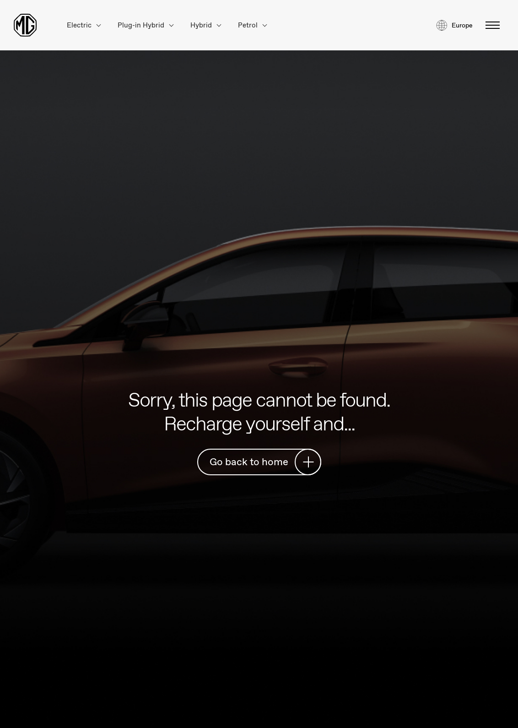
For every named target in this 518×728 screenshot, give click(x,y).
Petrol (252, 25)
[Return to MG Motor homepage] (25, 25)
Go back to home (262, 461)
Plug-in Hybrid (145, 25)
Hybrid (205, 25)
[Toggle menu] (490, 25)
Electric (84, 25)
